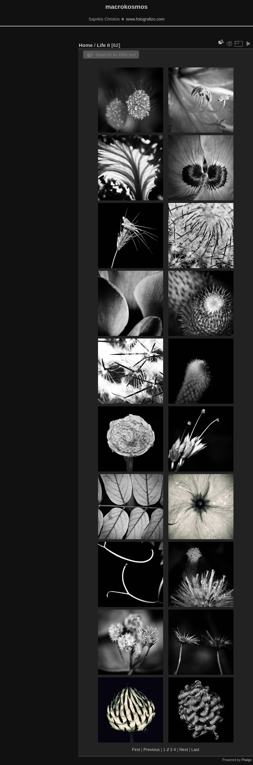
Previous (152, 749)
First (136, 749)
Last (195, 749)
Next (183, 749)
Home (86, 45)
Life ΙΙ (103, 45)
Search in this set (115, 54)
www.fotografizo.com (145, 19)
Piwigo (247, 760)
